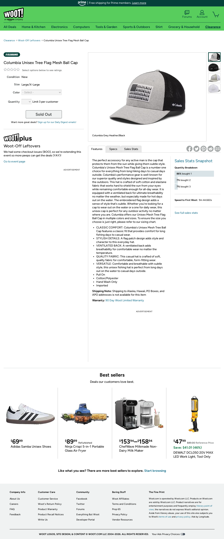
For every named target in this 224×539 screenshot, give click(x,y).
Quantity (14, 101)
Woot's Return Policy (49, 504)
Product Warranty (47, 509)
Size (17, 84)
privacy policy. (183, 516)
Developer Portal (85, 519)
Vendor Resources (122, 519)
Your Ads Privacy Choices (166, 534)
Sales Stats (131, 149)
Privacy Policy (119, 514)
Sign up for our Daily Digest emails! (57, 122)
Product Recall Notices (51, 514)
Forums (187, 14)
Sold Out (44, 114)
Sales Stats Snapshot (194, 160)
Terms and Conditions (124, 504)
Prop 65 (116, 509)
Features (96, 149)
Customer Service (48, 498)
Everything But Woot (87, 514)
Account (202, 14)
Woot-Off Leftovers (29, 40)
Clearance (9, 40)
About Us (15, 498)
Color (16, 92)
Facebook (81, 498)
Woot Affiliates (120, 498)
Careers (14, 504)
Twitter (80, 504)
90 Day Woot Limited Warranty (124, 300)
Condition (13, 77)
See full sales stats (186, 213)
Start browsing (155, 471)
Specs (113, 149)
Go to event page (14, 161)
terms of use (165, 516)
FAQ (12, 509)
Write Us (43, 519)
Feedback (15, 514)
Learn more (139, 3)
